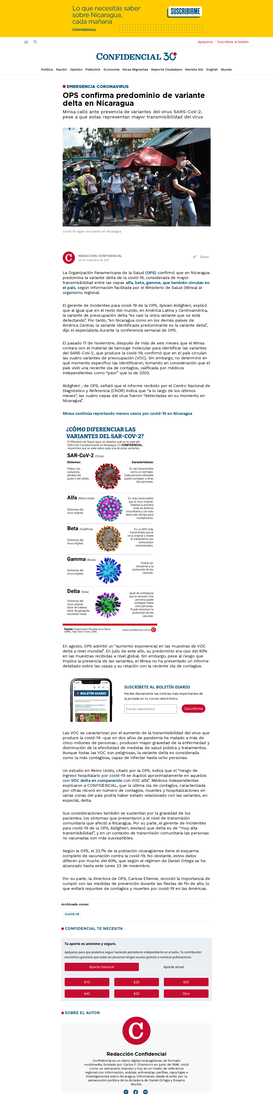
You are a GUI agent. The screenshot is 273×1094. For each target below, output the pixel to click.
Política (47, 69)
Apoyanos (207, 42)
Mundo (226, 69)
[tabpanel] (137, 989)
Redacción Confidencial (100, 256)
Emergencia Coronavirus (98, 87)
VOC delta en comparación (96, 780)
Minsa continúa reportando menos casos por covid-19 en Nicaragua (127, 413)
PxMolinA (92, 69)
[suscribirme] (136, 18)
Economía (111, 69)
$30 (186, 982)
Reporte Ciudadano (166, 69)
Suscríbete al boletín (233, 42)
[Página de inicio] (136, 56)
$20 (136, 982)
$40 (87, 993)
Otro (186, 993)
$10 (87, 982)
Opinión (76, 69)
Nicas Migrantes (135, 69)
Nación (61, 69)
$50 (136, 993)
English (212, 69)
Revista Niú (194, 69)
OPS (151, 272)
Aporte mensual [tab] (101, 967)
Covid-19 (72, 914)
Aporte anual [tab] (174, 967)
